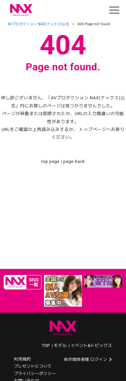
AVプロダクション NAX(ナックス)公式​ (38, 24)
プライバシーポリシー (35, 373)
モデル (61, 345)
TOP (46, 345)
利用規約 (22, 359)
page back (74, 161)
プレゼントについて (33, 366)
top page (50, 161)
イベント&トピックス (91, 345)
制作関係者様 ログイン (85, 359)
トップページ (93, 129)
